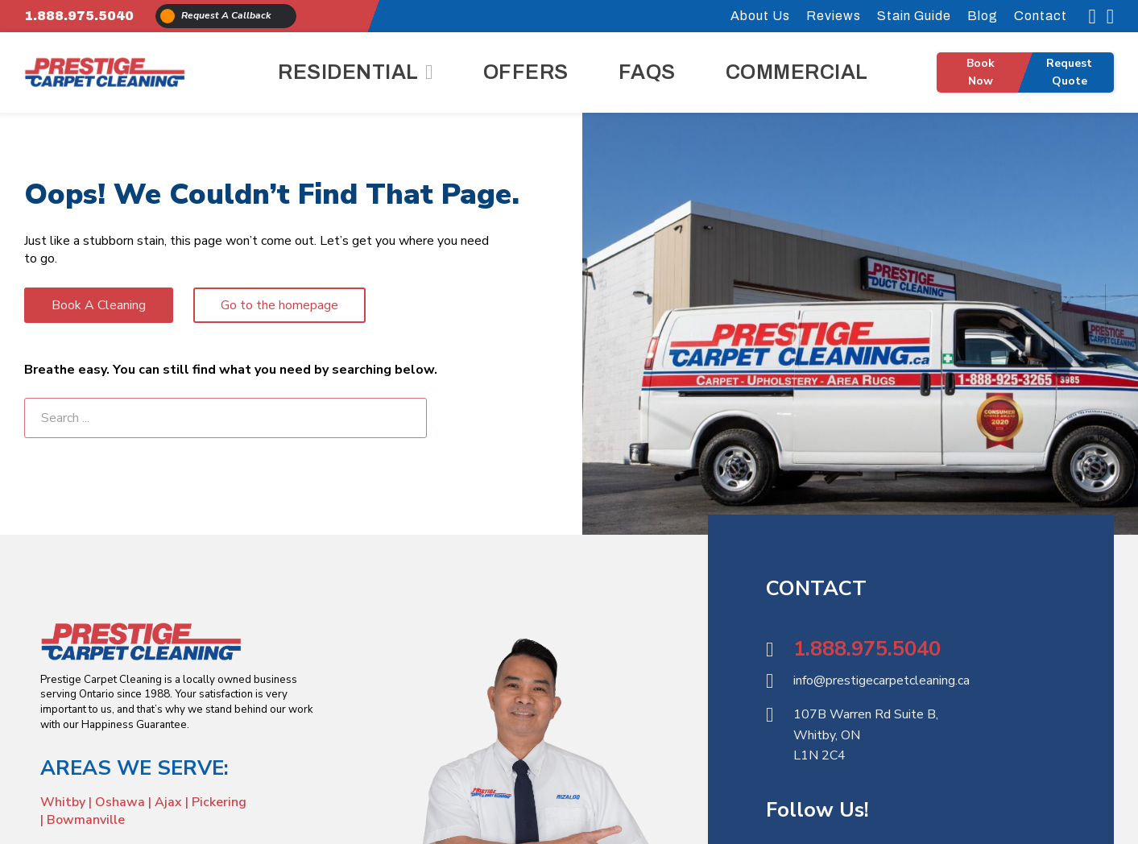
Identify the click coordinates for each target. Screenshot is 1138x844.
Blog (982, 16)
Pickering (219, 802)
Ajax (168, 802)
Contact (1040, 16)
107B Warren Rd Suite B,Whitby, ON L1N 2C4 (865, 734)
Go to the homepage (279, 305)
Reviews (833, 16)
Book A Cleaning (99, 305)
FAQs (647, 72)
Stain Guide (914, 16)
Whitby (64, 802)
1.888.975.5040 (79, 16)
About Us (760, 16)
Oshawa (120, 802)
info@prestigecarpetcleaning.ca (881, 680)
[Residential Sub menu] (429, 72)
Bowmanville (86, 820)
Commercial (797, 72)
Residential (348, 72)
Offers (526, 72)
